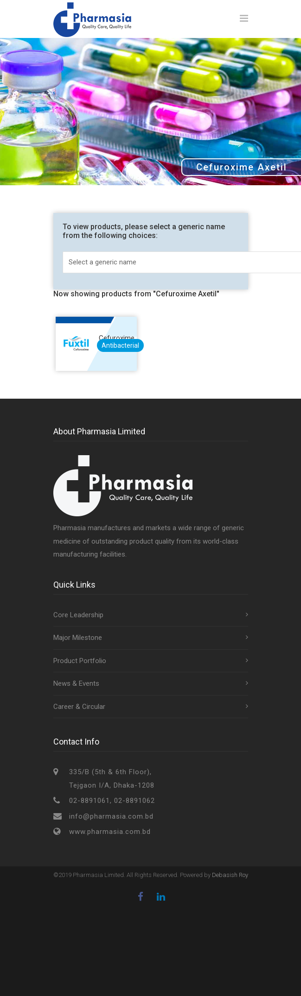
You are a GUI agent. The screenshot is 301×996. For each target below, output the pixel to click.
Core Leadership (78, 618)
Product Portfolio (79, 663)
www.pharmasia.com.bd (110, 834)
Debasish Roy (230, 877)
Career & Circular (79, 709)
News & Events (76, 686)
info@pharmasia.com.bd (111, 819)
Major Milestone (77, 640)
